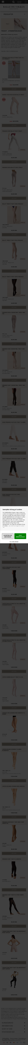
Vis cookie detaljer (14, 541)
